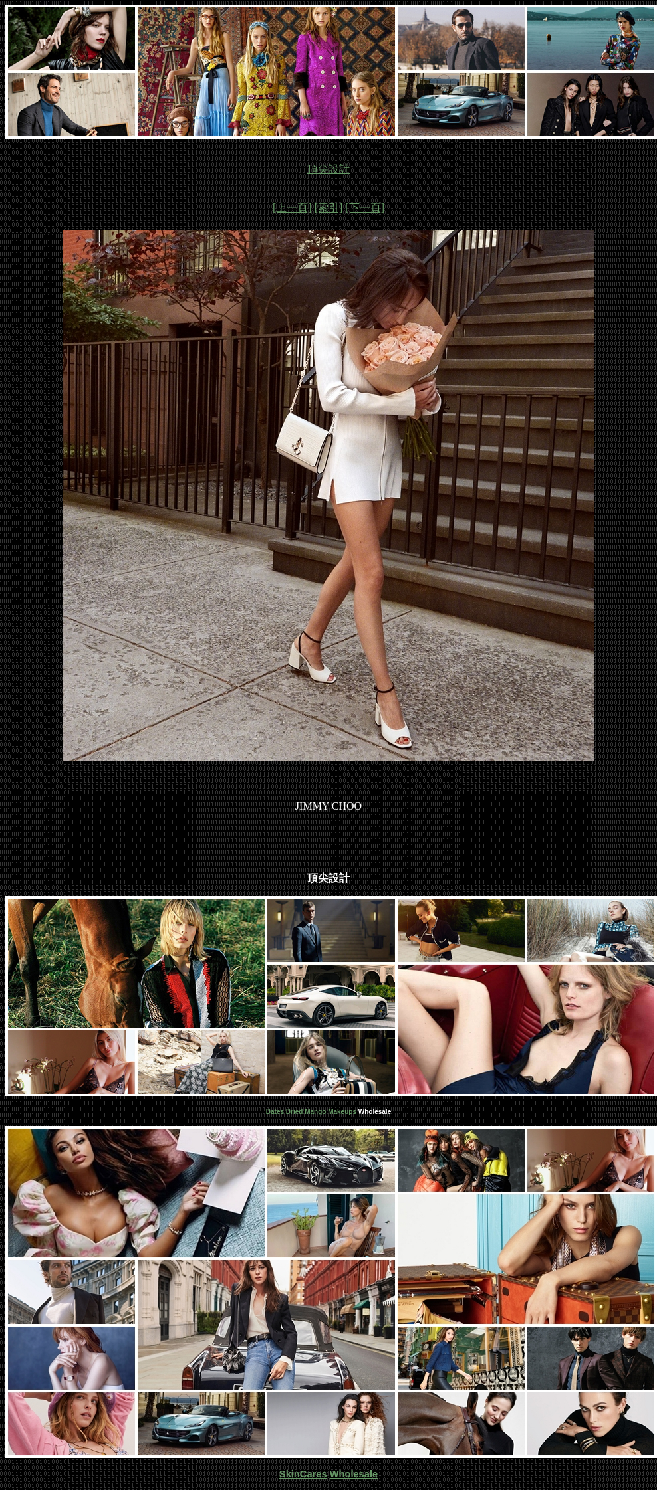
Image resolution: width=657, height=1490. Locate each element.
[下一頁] (364, 207)
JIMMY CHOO (328, 806)
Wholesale (354, 1474)
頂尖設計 (328, 169)
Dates (275, 1111)
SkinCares (303, 1474)
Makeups (342, 1111)
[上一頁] (292, 207)
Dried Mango (306, 1111)
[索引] (329, 207)
